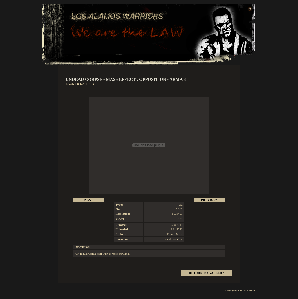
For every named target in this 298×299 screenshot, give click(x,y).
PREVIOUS (209, 200)
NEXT (88, 200)
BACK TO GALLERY (80, 83)
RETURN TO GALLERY (206, 273)
